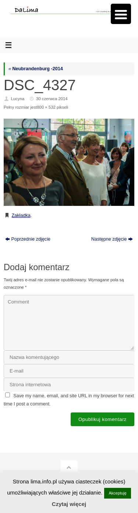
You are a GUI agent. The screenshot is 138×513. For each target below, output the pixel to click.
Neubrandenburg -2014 (35, 68)
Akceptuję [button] (117, 493)
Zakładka (21, 215)
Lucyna (18, 98)
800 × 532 (46, 107)
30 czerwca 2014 (52, 98)
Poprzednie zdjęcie (27, 239)
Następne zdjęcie (112, 239)
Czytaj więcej (69, 504)
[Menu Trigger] (121, 14)
